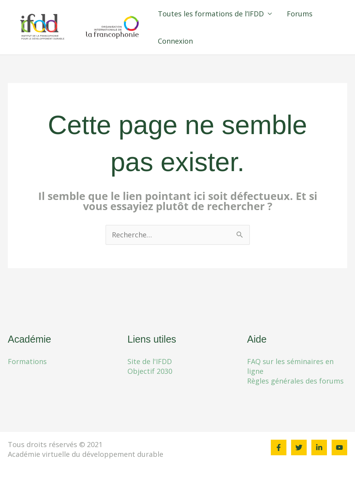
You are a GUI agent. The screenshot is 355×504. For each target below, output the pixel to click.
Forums (312, 13)
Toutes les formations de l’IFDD (224, 13)
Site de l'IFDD (149, 361)
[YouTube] (339, 447)
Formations (27, 361)
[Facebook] (278, 447)
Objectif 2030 (149, 371)
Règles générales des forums (295, 381)
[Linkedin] (319, 447)
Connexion (189, 41)
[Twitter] (299, 447)
